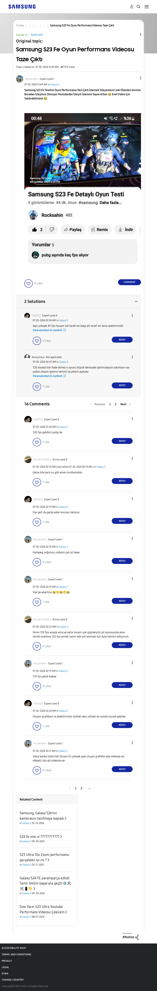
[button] (135, 78)
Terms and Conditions (16, 954)
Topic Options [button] (134, 34)
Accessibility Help (14, 948)
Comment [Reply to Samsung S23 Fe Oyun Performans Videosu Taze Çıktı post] (129, 282)
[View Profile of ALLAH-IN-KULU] (42, 459)
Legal (5, 967)
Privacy (7, 960)
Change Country (13, 979)
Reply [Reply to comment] (122, 339)
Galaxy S (54, 84)
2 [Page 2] (115, 404)
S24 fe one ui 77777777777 (40, 837)
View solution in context (47, 330)
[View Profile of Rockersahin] (31, 79)
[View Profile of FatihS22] (36, 315)
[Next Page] (125, 404)
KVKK (5, 973)
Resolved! (37, 34)
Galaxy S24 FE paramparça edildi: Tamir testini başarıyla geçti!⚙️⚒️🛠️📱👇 (45, 883)
